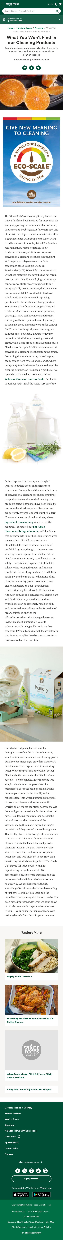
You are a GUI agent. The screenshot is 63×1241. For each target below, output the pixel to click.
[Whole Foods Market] (12, 4)
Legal (30, 1227)
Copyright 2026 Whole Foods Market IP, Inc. (31, 1204)
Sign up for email (31, 1178)
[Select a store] (31, 19)
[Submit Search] (57, 11)
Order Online (11, 1148)
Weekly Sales (12, 1119)
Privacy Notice (18, 1211)
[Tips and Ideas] (24, 28)
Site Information (19, 1227)
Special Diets (11, 1142)
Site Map (50, 1221)
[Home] (10, 28)
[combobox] (28, 11)
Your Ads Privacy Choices (38, 1211)
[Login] (52, 4)
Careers (9, 1154)
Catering (9, 1124)
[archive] (39, 28)
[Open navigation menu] (2, 4)
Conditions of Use (31, 1216)
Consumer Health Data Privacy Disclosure (26, 1221)
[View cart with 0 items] (60, 4)
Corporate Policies (42, 1227)
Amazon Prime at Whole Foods (20, 1130)
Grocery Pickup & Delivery (18, 1107)
